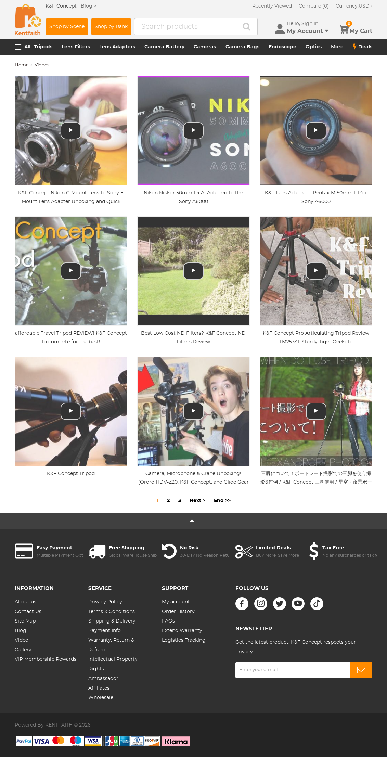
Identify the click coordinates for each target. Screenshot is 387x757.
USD (354, 6)
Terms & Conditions (111, 611)
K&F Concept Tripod (71, 473)
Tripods (43, 46)
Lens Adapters (117, 46)
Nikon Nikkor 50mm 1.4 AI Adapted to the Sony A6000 (193, 197)
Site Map (25, 621)
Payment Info (104, 630)
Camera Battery (164, 46)
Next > (197, 500)
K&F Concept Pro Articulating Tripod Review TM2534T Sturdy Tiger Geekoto (316, 337)
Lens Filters (76, 46)
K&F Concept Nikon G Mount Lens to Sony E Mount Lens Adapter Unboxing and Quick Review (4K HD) (71, 202)
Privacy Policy (105, 602)
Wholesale (100, 697)
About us (25, 602)
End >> (222, 500)
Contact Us (28, 611)
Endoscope (282, 46)
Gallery (23, 649)
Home (22, 65)
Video (21, 640)
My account (176, 602)
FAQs (168, 621)
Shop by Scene (67, 26)
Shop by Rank (111, 26)
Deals (362, 47)
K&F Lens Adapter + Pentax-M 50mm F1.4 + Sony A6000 (316, 197)
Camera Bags (242, 46)
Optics (314, 46)
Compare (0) (314, 6)
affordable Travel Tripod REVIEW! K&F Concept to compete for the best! (71, 337)
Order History (178, 611)
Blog (20, 630)
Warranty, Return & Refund (111, 645)
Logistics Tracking (184, 640)
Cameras (205, 46)
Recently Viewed (272, 6)
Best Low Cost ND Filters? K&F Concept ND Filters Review (193, 337)
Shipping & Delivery (112, 621)
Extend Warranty (182, 630)
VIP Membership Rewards (45, 659)
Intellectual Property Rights (113, 664)
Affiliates (98, 688)
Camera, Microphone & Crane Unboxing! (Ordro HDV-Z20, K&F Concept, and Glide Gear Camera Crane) (193, 482)
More (337, 46)
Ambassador (103, 678)
